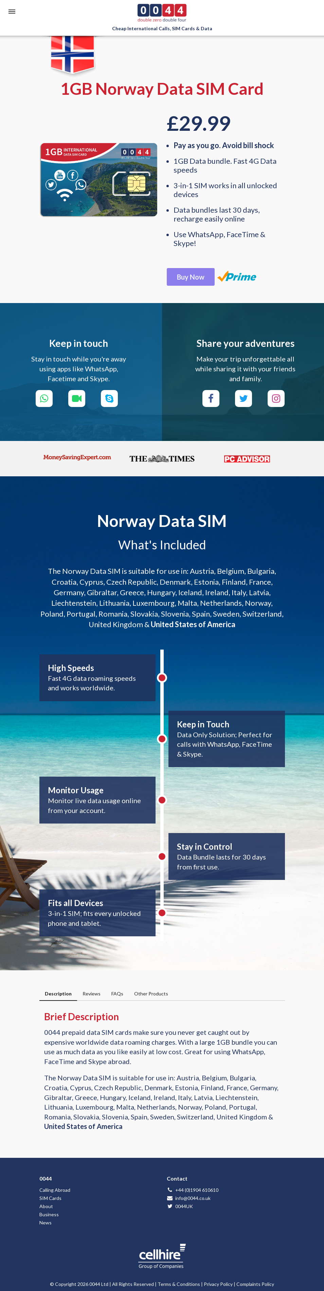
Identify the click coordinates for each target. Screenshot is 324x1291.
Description (58, 993)
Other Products (151, 993)
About (46, 1206)
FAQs (117, 993)
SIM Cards (50, 1198)
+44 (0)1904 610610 (192, 1190)
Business (49, 1214)
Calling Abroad (54, 1190)
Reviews (92, 993)
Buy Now (190, 277)
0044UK (180, 1206)
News (45, 1222)
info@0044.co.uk (189, 1198)
